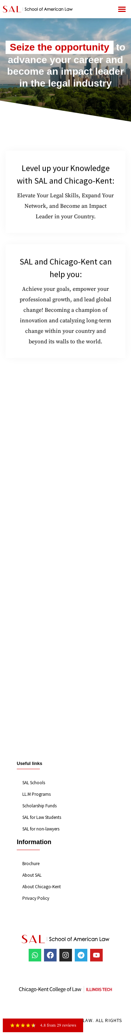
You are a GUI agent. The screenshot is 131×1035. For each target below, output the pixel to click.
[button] (122, 9)
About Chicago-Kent (41, 887)
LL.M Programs (36, 794)
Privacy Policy (35, 898)
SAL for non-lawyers (40, 829)
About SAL (32, 875)
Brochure (30, 864)
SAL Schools (33, 783)
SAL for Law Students (41, 817)
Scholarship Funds (39, 806)
